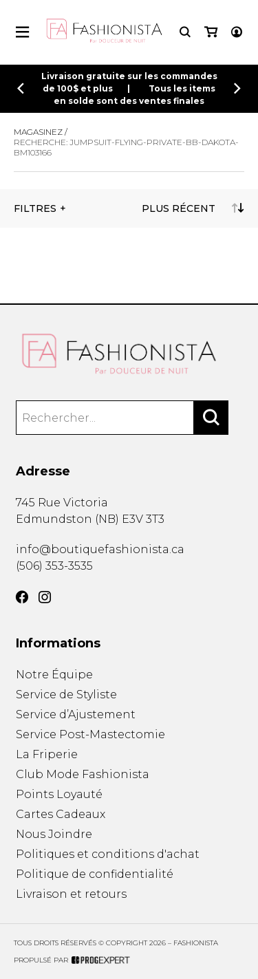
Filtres (35, 208)
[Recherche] (185, 32)
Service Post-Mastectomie (90, 734)
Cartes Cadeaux (60, 814)
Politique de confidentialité (94, 874)
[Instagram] (45, 597)
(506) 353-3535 (54, 565)
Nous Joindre (54, 834)
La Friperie (47, 754)
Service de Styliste (66, 694)
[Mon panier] (210, 32)
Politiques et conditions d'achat (108, 854)
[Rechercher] (211, 417)
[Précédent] (20, 88)
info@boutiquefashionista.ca (100, 549)
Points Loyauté (59, 794)
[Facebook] (22, 597)
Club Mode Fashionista (82, 774)
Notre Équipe (54, 674)
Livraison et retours (71, 894)
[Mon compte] (236, 32)
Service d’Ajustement (76, 714)
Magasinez (38, 132)
